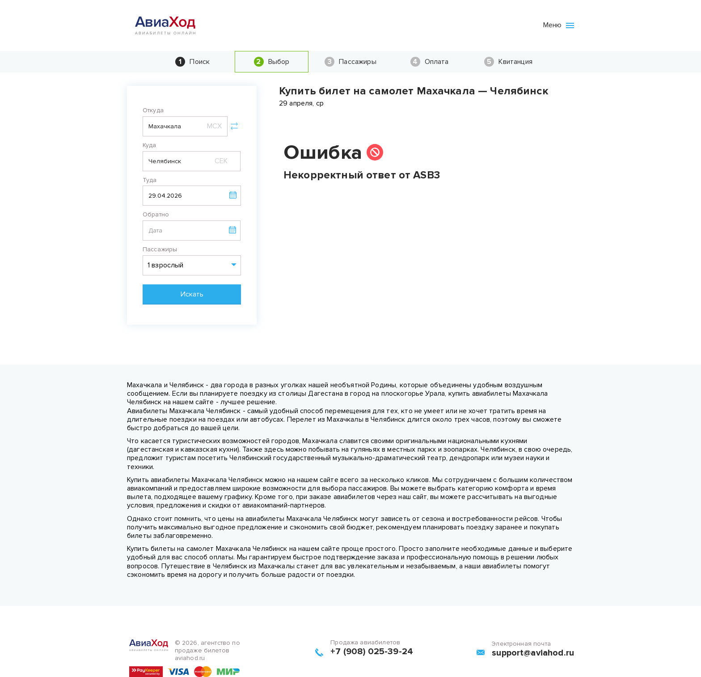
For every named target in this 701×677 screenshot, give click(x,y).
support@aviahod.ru (533, 652)
